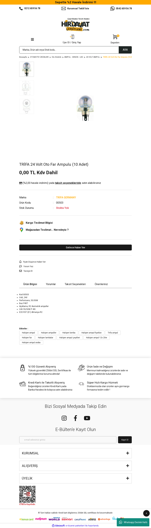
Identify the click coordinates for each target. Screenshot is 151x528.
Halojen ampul (28, 333)
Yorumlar (51, 284)
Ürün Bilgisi (30, 284)
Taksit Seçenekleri (75, 284)
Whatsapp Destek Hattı (133, 522)
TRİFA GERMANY (66, 197)
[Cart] (115, 39)
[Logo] (75, 24)
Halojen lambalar (45, 337)
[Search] (75, 50)
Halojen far (27, 337)
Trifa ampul (113, 333)
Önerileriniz (101, 284)
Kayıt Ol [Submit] (124, 440)
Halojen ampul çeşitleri (69, 337)
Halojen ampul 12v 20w (96, 337)
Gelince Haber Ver (75, 247)
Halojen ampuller (48, 333)
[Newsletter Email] (67, 439)
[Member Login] (72, 39)
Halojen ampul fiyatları (92, 333)
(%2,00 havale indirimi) (60, 183)
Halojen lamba (68, 333)
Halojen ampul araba (31, 342)
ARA (125, 49)
